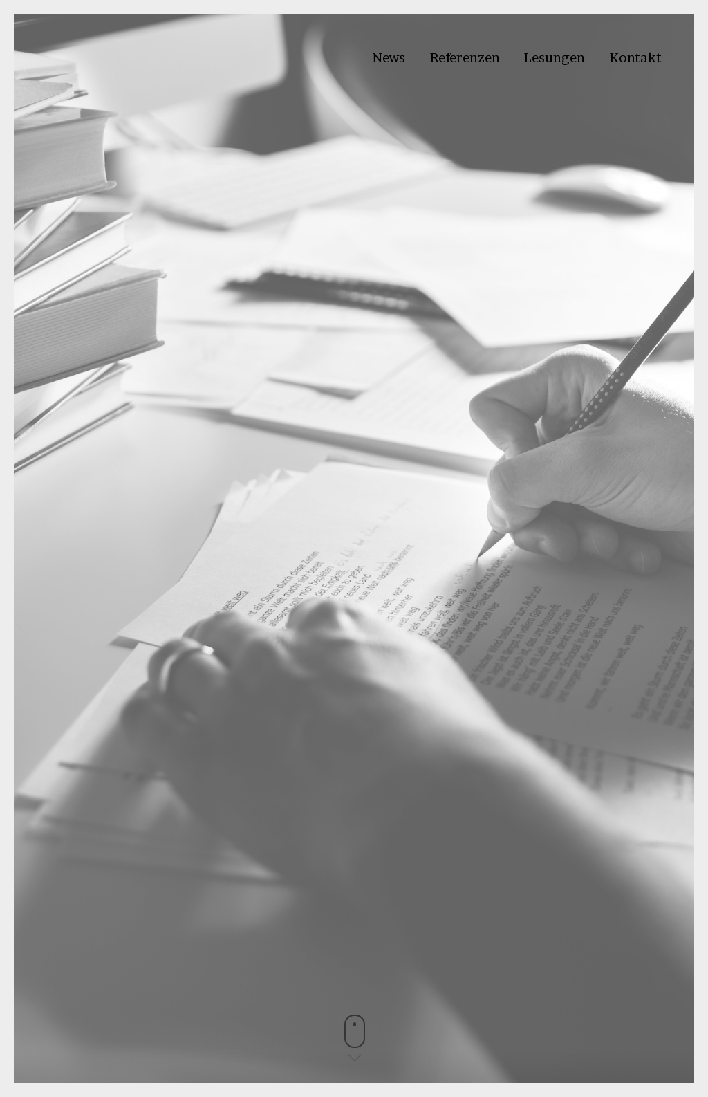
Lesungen (554, 57)
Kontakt (635, 57)
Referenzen (464, 57)
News (388, 57)
